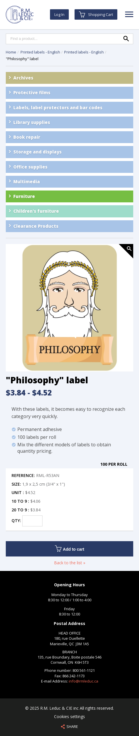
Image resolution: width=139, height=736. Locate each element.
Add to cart (69, 548)
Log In (59, 14)
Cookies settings (69, 716)
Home (11, 52)
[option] (69, 308)
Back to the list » (69, 562)
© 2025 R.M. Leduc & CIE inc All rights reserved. (69, 708)
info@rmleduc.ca (83, 681)
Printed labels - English (41, 52)
